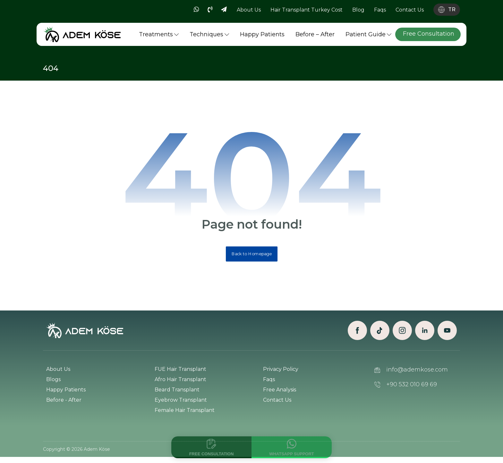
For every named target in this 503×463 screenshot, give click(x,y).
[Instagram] (402, 335)
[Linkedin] (424, 335)
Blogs (53, 384)
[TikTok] (379, 335)
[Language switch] (446, 10)
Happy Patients (66, 394)
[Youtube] (447, 335)
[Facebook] (357, 335)
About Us (58, 374)
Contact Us (277, 405)
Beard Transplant (177, 394)
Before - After (63, 405)
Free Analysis (279, 394)
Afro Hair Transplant (180, 384)
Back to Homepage (251, 258)
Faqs (269, 384)
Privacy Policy (280, 374)
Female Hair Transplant (185, 415)
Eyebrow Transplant (181, 405)
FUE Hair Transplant (180, 374)
